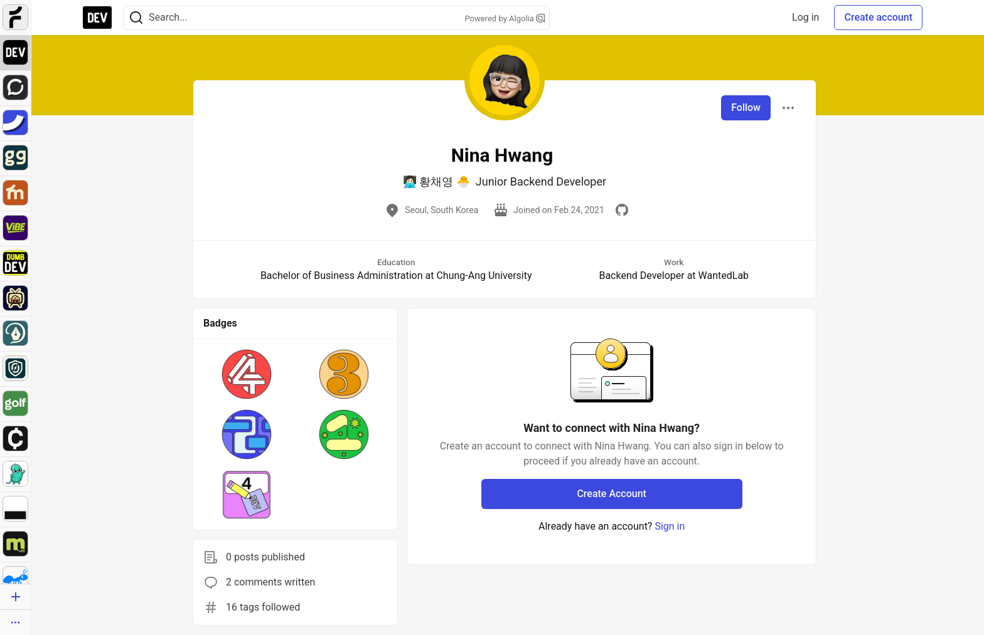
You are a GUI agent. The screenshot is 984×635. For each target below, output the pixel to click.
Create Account (611, 494)
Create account (878, 17)
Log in (805, 17)
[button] (247, 374)
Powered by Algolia (504, 18)
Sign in (670, 526)
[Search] (136, 17)
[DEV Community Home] (97, 17)
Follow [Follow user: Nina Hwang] (746, 107)
